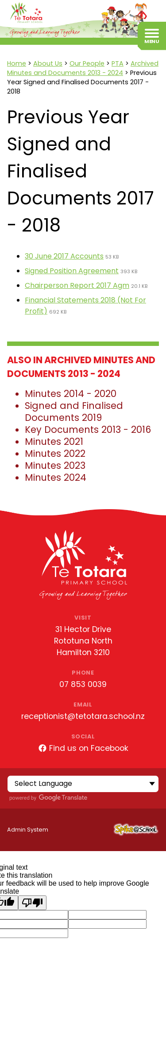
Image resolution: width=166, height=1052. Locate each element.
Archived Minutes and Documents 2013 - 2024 (82, 68)
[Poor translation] (32, 902)
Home (16, 63)
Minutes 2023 (55, 465)
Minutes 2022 (55, 453)
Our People (86, 63)
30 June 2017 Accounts (64, 256)
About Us (47, 63)
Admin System (27, 829)
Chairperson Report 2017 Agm (77, 285)
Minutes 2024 (55, 477)
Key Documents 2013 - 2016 (88, 429)
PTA (118, 63)
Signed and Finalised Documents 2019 (74, 411)
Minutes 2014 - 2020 (70, 393)
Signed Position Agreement (72, 271)
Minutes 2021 (54, 441)
